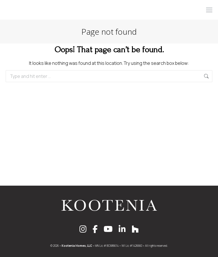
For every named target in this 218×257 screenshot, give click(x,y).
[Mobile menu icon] (209, 10)
